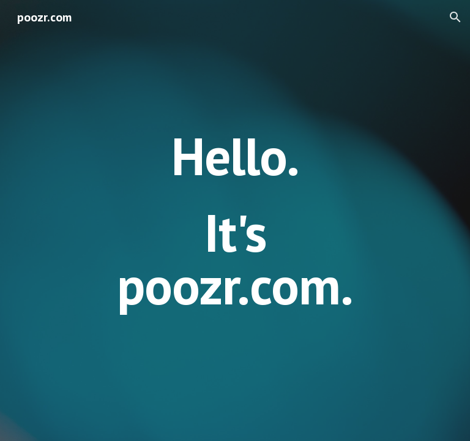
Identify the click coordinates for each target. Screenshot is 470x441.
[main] (235, 220)
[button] (455, 17)
